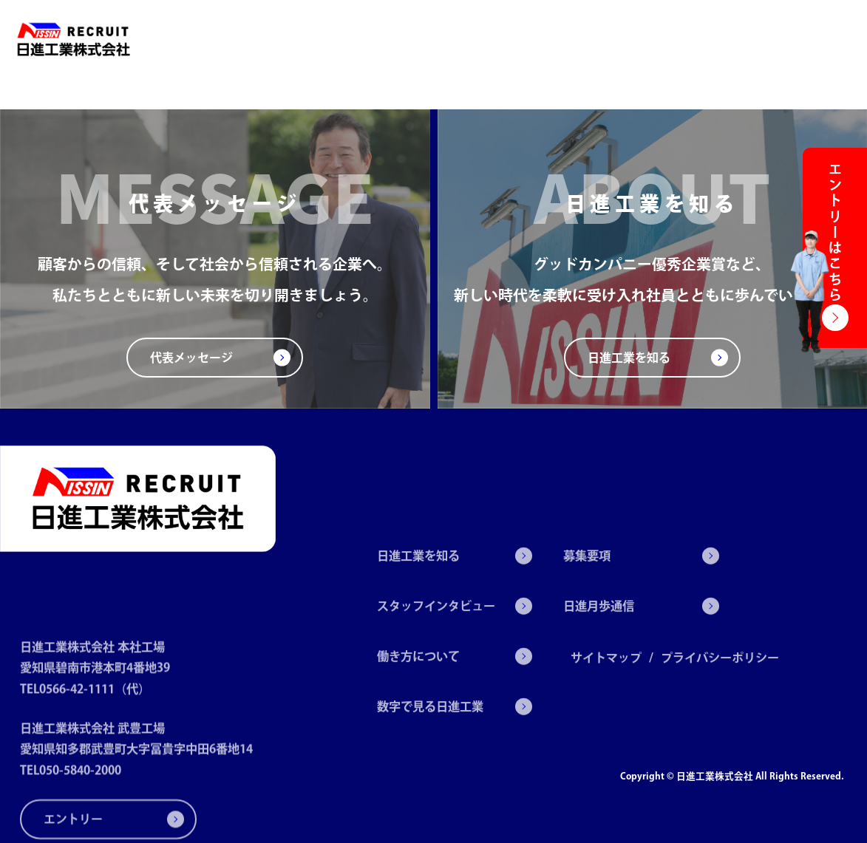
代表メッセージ (191, 358)
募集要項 (691, 39)
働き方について (512, 39)
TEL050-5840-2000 (70, 807)
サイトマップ (606, 694)
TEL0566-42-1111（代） (85, 725)
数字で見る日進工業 (610, 39)
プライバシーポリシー (720, 694)
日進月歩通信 (755, 39)
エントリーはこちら (835, 233)
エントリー (826, 39)
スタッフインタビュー (408, 39)
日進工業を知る (304, 39)
